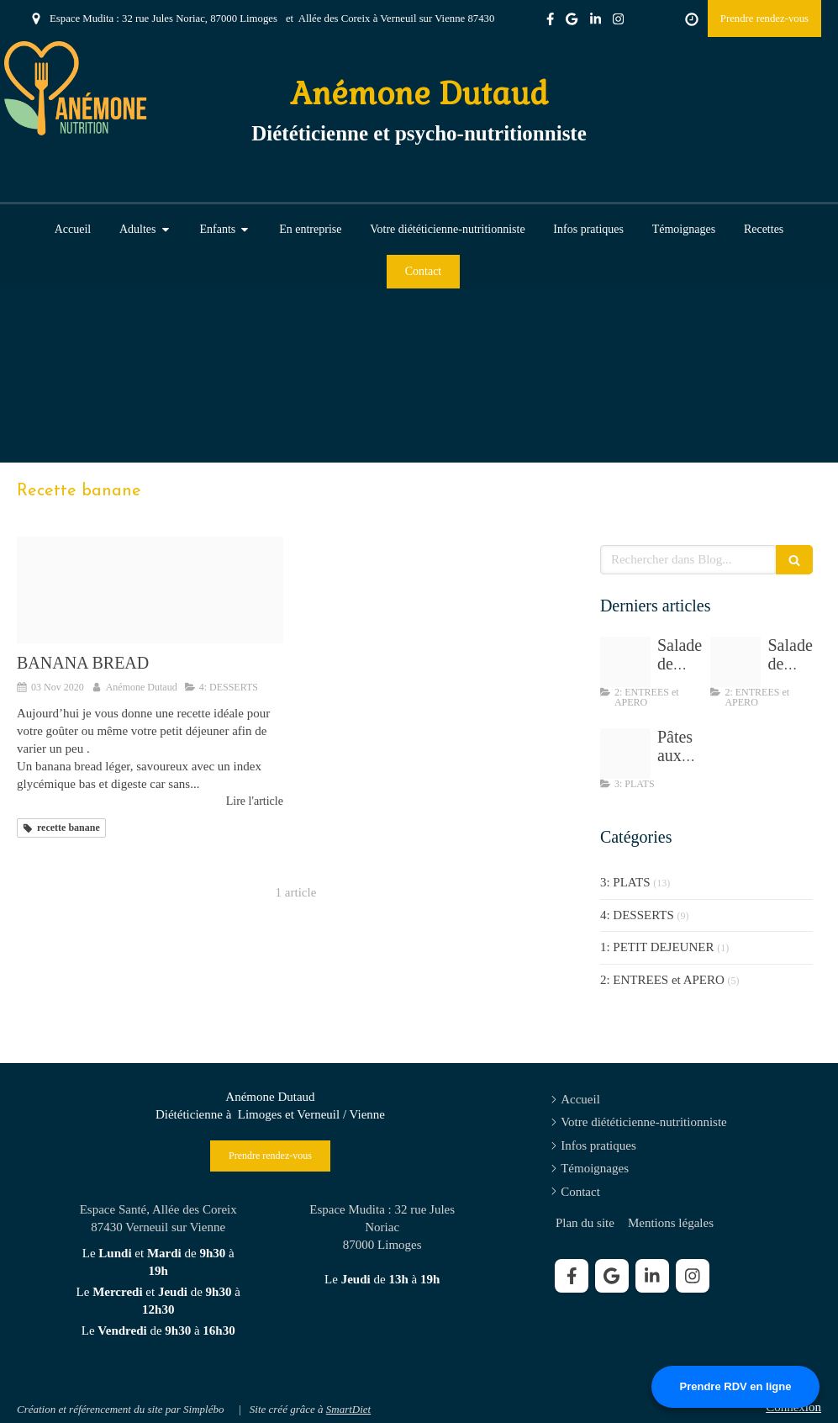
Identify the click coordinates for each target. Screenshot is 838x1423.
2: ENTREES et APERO (662, 980)
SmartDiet (348, 1409)
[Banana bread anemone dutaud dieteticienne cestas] (150, 590)
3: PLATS (625, 882)
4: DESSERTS (637, 915)
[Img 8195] (735, 662)
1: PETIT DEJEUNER (657, 947)
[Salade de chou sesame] (625, 662)
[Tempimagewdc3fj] (625, 753)
